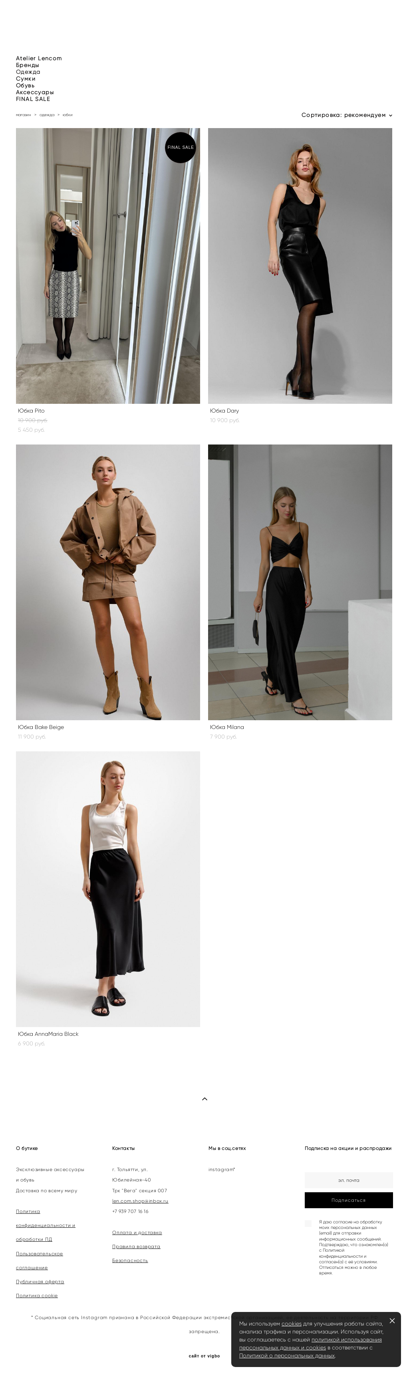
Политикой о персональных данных (287, 1355)
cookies (292, 1323)
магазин (23, 115)
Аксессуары (35, 92)
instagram (220, 1169)
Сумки (26, 78)
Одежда (28, 72)
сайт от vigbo (204, 1356)
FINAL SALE (33, 99)
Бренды (27, 65)
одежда (47, 115)
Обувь (25, 85)
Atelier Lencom (39, 58)
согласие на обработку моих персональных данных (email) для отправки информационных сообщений (350, 1230)
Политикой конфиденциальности (341, 1253)
